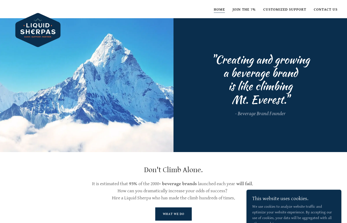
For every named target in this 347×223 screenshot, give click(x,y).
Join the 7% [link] (244, 9)
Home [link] (219, 9)
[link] (37, 8)
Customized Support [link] (284, 9)
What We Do (173, 214)
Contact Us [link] (326, 9)
